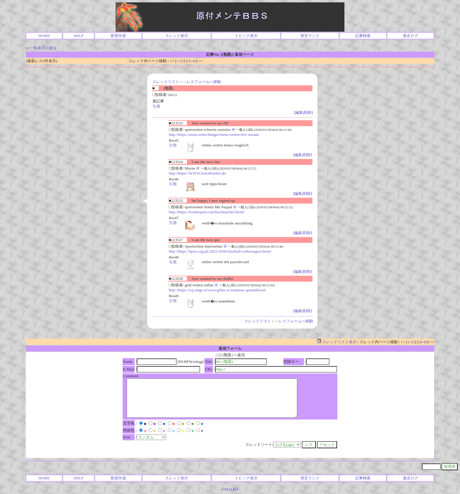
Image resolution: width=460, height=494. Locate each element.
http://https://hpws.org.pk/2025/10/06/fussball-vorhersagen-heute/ (220, 251)
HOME (44, 35)
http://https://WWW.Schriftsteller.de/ (197, 173)
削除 (308, 112)
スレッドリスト (166, 81)
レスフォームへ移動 (204, 81)
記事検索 (363, 35)
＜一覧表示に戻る (41, 48)
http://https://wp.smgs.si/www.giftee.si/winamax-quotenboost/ (217, 290)
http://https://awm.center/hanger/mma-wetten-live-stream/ (214, 134)
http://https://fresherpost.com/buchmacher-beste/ (207, 212)
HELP (78, 35)
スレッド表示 (176, 35)
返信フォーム (230, 348)
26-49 (191, 61)
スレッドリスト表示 (336, 342)
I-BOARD (230, 489)
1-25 (179, 61)
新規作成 (118, 35)
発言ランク (309, 35)
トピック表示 (246, 35)
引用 (156, 106)
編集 (299, 112)
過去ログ (410, 35)
